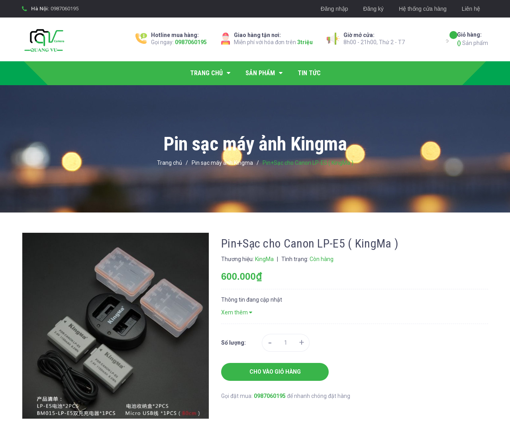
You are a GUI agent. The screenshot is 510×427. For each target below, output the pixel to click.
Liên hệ (471, 9)
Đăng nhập (334, 9)
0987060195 (64, 9)
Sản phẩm (472, 38)
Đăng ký (373, 9)
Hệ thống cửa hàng (423, 9)
